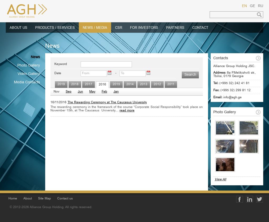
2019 (61, 84)
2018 (75, 84)
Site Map (44, 199)
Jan (116, 92)
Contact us (65, 199)
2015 (116, 84)
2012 (157, 84)
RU (260, 6)
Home (12, 199)
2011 (170, 84)
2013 (143, 84)
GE (252, 6)
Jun (80, 92)
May (92, 92)
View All (220, 179)
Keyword (60, 64)
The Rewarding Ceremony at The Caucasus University (107, 102)
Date (57, 73)
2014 (130, 84)
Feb (104, 92)
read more (127, 110)
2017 (88, 84)
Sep (68, 92)
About (27, 199)
